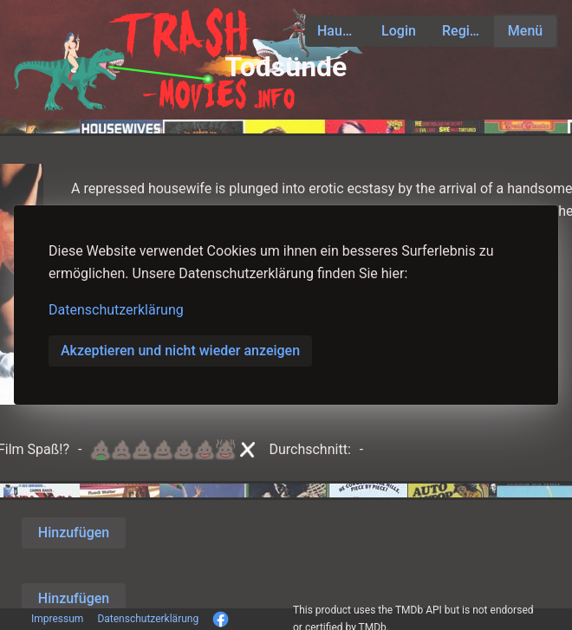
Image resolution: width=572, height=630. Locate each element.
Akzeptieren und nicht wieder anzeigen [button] (180, 350)
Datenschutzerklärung (116, 310)
